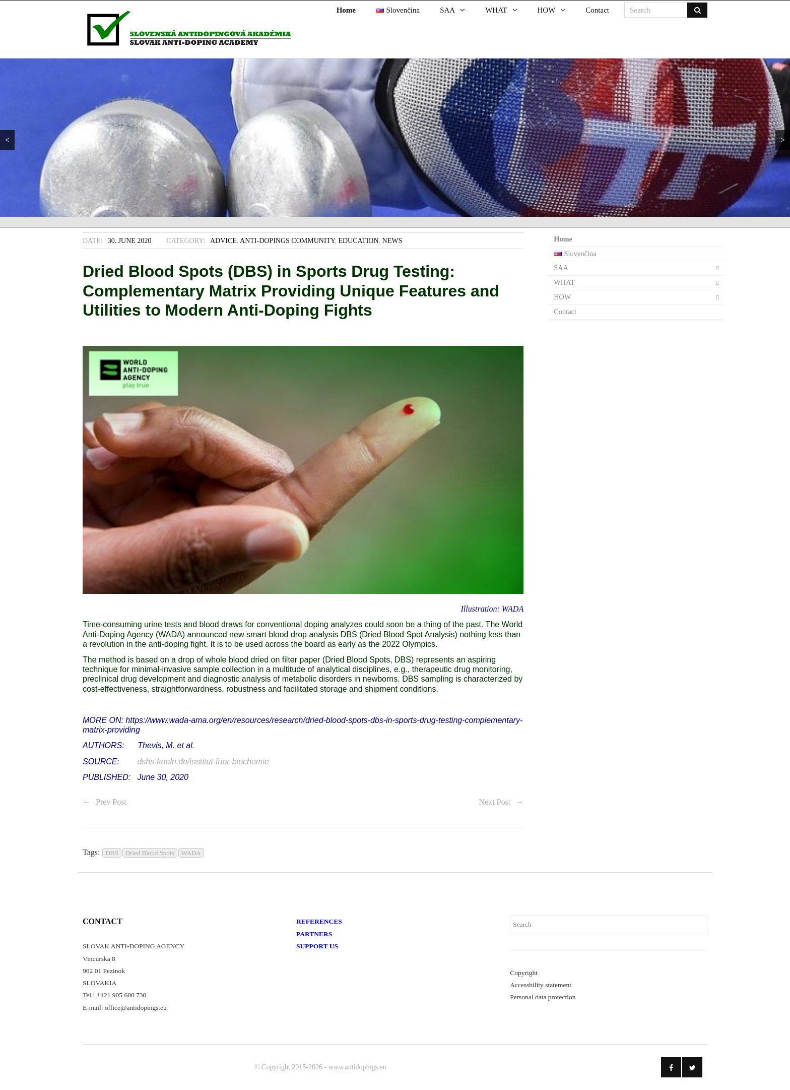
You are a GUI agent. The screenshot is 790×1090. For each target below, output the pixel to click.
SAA (561, 268)
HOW (562, 297)
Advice (223, 241)
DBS (111, 853)
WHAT (564, 282)
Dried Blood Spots (149, 853)
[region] (395, 137)
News (392, 241)
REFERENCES (319, 921)
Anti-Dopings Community (287, 241)
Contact (565, 312)
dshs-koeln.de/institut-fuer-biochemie (204, 761)
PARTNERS (314, 934)
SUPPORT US (317, 946)
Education (358, 241)
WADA (191, 853)
